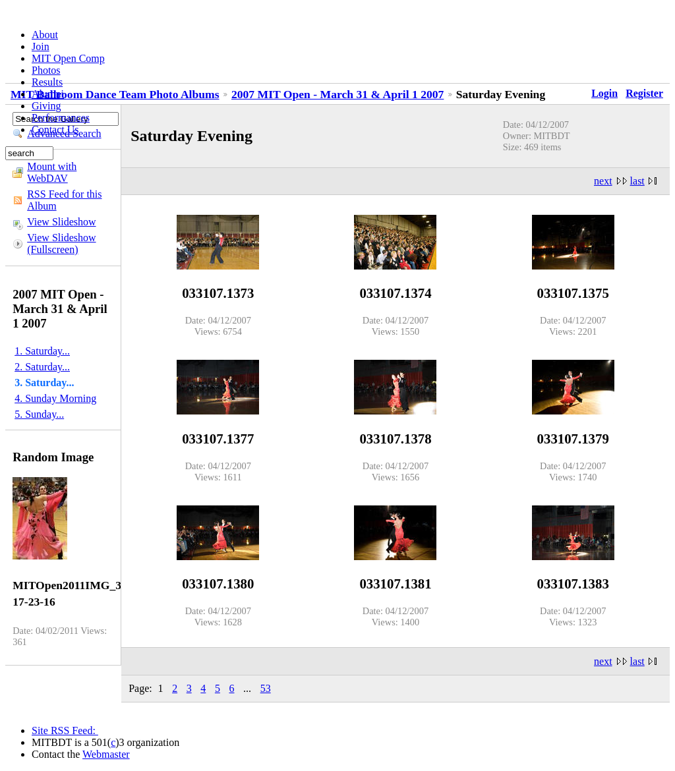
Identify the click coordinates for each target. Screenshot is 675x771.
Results (47, 82)
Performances (61, 117)
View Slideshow (61, 221)
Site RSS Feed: (65, 730)
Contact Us (55, 129)
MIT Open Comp (68, 58)
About (45, 34)
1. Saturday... (42, 351)
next (603, 180)
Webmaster (106, 754)
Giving (46, 105)
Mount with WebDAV (51, 172)
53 (265, 688)
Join (40, 46)
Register (644, 93)
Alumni (48, 94)
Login (604, 93)
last (637, 180)
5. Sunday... (39, 414)
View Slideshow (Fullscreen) (61, 243)
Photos (46, 70)
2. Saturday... (42, 366)
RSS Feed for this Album (64, 200)
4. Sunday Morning (55, 398)
